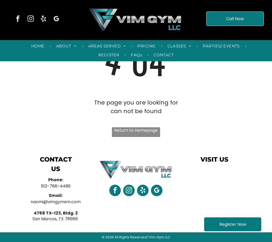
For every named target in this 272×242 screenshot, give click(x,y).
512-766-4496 (55, 186)
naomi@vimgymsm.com (56, 202)
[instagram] (30, 19)
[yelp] (43, 19)
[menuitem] (38, 46)
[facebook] (18, 19)
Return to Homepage (136, 130)
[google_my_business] (56, 19)
